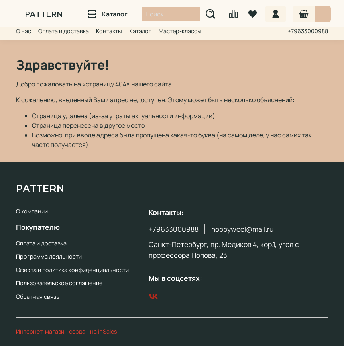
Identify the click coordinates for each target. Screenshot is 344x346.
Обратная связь (37, 296)
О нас (23, 31)
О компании (32, 211)
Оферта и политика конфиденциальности (72, 270)
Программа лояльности (49, 256)
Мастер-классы (180, 31)
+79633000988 (308, 31)
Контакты (109, 31)
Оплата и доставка (63, 31)
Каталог (108, 14)
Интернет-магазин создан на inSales (66, 331)
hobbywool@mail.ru (242, 229)
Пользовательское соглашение (59, 283)
